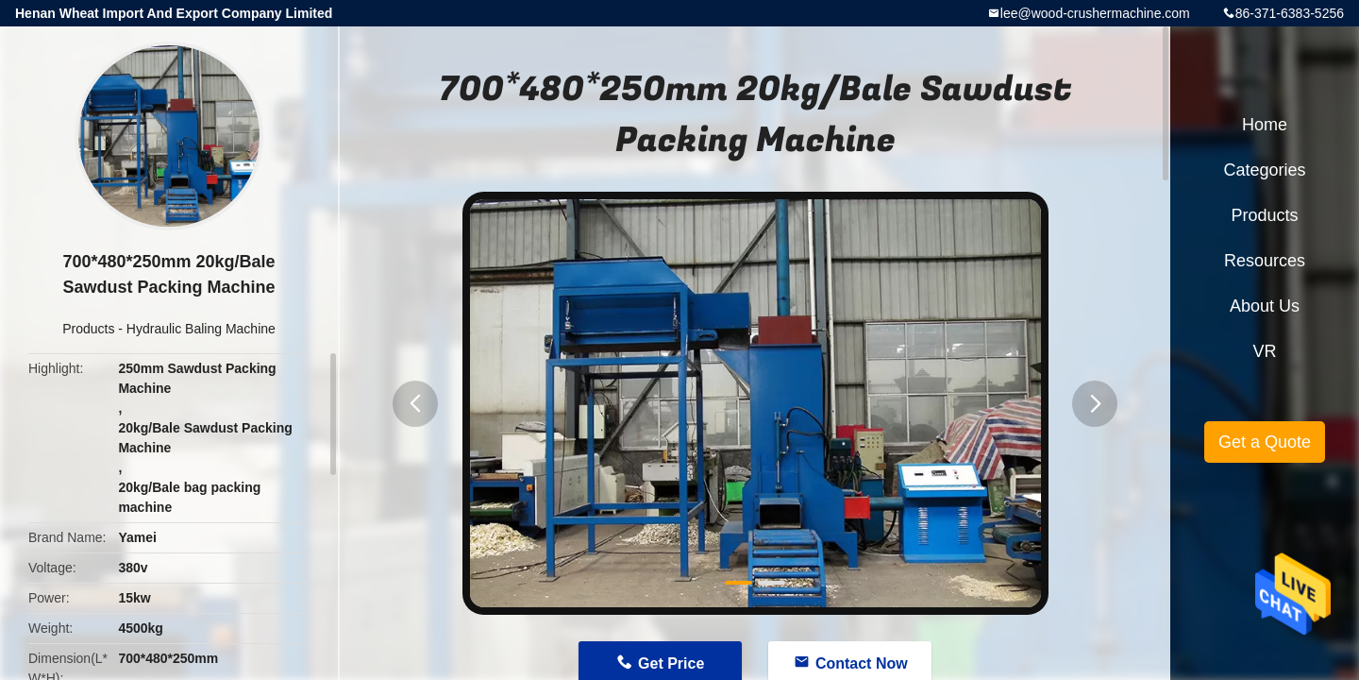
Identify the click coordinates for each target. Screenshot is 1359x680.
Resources (1264, 260)
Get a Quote (1264, 442)
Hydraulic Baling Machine (201, 328)
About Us (1265, 306)
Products (88, 328)
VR (1264, 351)
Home (1264, 124)
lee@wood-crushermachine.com (1095, 13)
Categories (1264, 170)
